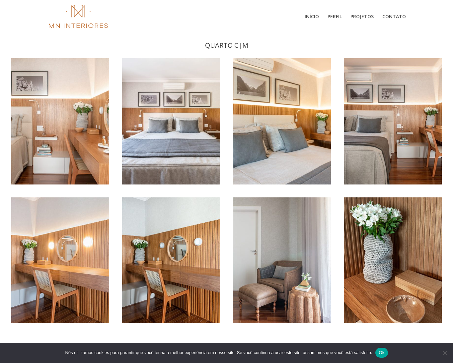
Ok (381, 352)
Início (312, 17)
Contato (394, 17)
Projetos (362, 17)
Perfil (335, 17)
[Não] (444, 352)
